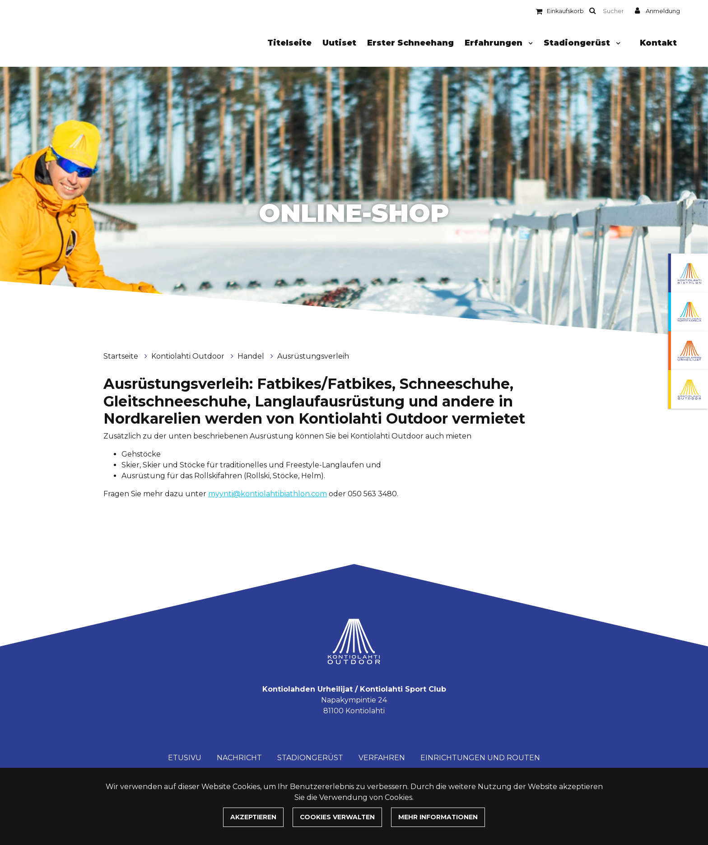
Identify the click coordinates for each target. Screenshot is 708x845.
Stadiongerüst (578, 42)
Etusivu (184, 757)
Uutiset (339, 42)
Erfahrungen (495, 42)
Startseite (121, 356)
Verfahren (382, 757)
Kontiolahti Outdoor (188, 356)
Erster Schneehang (410, 42)
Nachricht (239, 757)
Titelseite (289, 42)
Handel (252, 356)
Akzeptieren (253, 817)
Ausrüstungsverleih (313, 356)
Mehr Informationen (438, 817)
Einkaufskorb (565, 11)
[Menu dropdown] (529, 43)
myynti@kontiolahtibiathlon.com (267, 493)
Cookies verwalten (337, 817)
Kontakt (658, 42)
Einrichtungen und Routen (480, 757)
